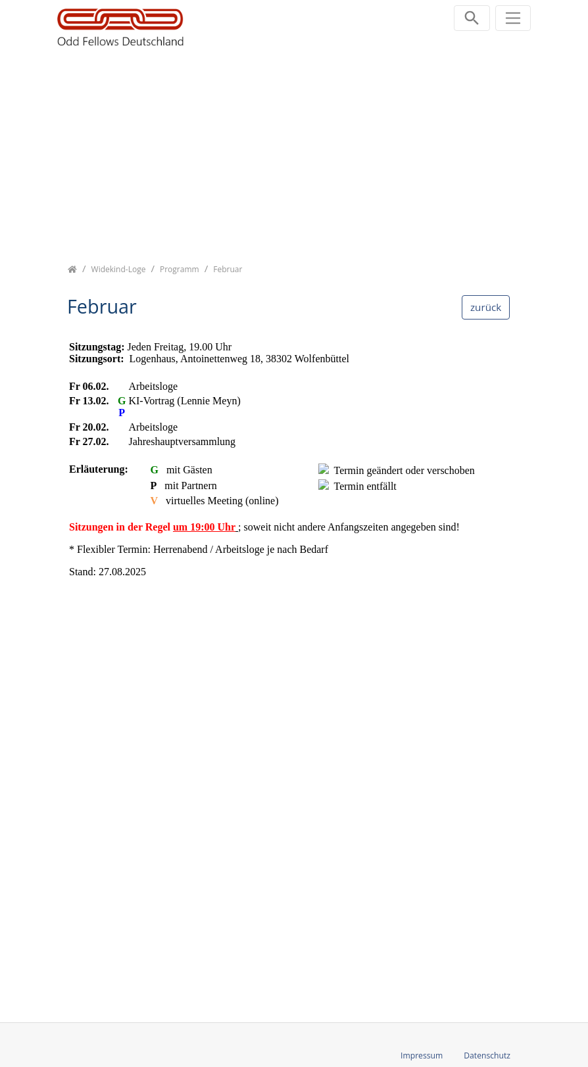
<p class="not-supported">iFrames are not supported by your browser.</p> (294, 668)
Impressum (422, 1055)
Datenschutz (487, 1055)
